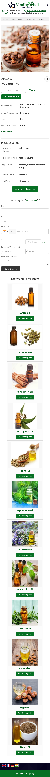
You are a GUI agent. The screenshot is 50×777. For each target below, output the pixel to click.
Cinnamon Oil (25, 391)
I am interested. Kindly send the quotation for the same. (25, 262)
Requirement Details (9, 257)
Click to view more (8, 131)
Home (5, 19)
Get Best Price (11, 96)
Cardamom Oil (25, 352)
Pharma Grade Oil (27, 19)
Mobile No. (5, 227)
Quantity (4, 237)
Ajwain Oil (25, 747)
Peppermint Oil (25, 510)
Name (3, 206)
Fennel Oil (25, 470)
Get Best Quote (25, 318)
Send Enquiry (25, 773)
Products (13, 19)
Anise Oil (25, 313)
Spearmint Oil (25, 589)
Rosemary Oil (25, 549)
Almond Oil (25, 668)
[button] (36, 10)
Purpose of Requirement (10, 247)
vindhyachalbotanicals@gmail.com (26, 13)
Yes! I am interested (25, 189)
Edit (32, 90)
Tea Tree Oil (25, 628)
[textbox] (20, 90)
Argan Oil (25, 707)
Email (3, 216)
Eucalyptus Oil (25, 431)
